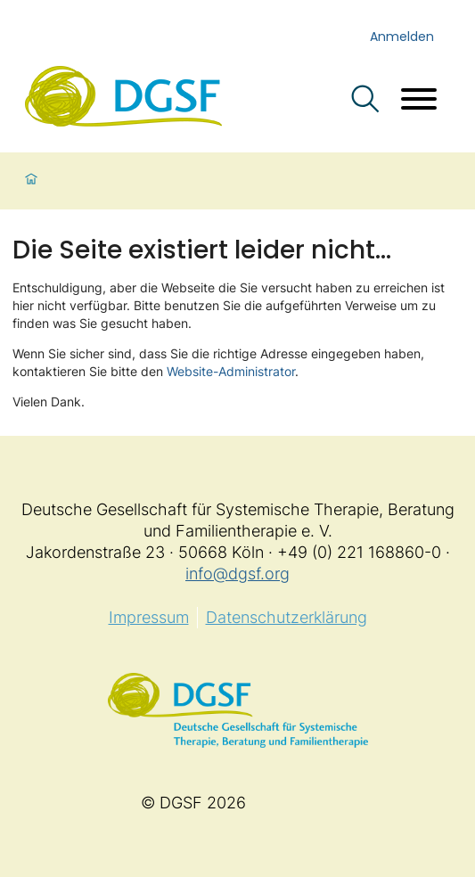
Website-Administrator (231, 371)
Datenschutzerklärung (286, 617)
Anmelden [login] (402, 37)
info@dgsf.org (237, 573)
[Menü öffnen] (419, 101)
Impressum (149, 617)
